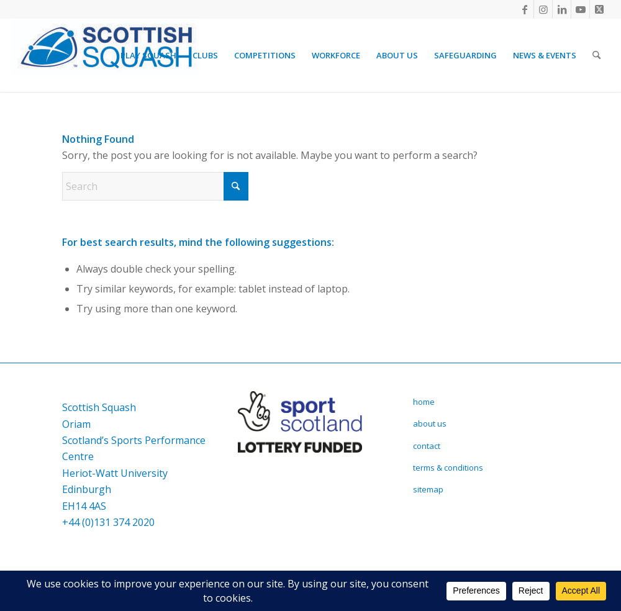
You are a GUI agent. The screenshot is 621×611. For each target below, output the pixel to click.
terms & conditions (448, 467)
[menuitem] (148, 55)
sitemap (428, 489)
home (424, 401)
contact (426, 445)
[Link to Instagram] (543, 9)
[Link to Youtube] (580, 9)
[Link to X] (599, 9)
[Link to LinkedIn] (562, 9)
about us (429, 423)
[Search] (596, 55)
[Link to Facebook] (524, 9)
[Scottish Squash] (105, 55)
